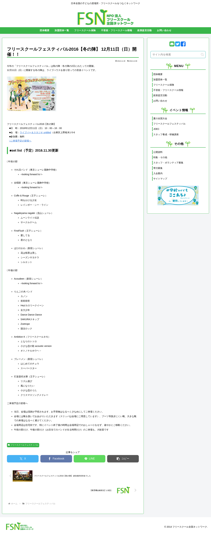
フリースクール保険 (163, 84)
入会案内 (158, 173)
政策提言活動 (160, 95)
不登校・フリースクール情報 (168, 90)
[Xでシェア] (23, 458)
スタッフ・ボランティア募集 (168, 162)
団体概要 (158, 74)
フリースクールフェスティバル (23, 445)
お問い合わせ (160, 100)
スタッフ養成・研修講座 (166, 134)
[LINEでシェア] (89, 458)
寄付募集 (158, 168)
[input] (178, 54)
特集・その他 (160, 157)
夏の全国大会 (160, 118)
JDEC (156, 129)
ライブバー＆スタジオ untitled (35, 132)
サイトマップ (160, 178)
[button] (123, 458)
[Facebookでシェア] (56, 458)
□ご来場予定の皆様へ (20, 140)
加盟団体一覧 (160, 79)
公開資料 (158, 152)
